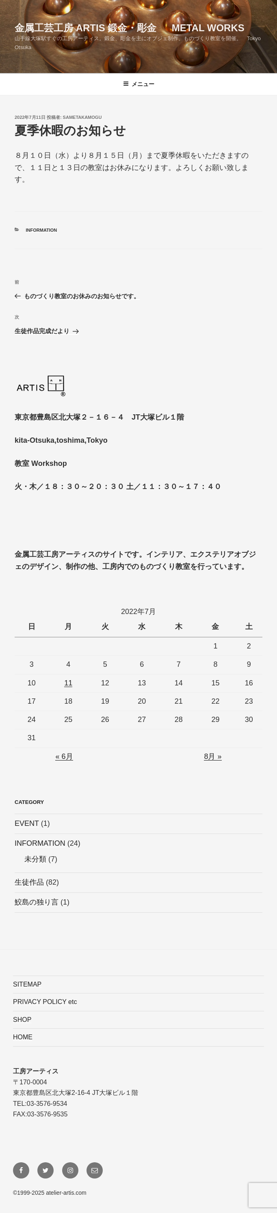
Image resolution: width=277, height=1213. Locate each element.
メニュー (138, 84)
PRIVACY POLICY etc (45, 1001)
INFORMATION (41, 230)
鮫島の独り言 (36, 902)
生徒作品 (29, 882)
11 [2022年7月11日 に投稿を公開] (68, 683)
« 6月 (64, 756)
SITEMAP (27, 984)
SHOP (22, 1019)
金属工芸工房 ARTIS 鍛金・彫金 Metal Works (130, 27)
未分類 (35, 859)
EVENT (27, 823)
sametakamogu (82, 117)
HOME (22, 1037)
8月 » (212, 756)
